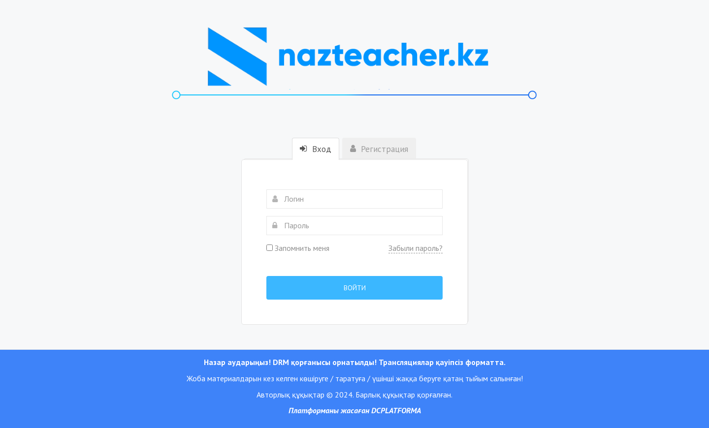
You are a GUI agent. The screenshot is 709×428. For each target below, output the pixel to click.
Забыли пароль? (415, 248)
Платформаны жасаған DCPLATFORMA (355, 410)
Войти (355, 287)
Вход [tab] (315, 149)
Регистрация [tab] (379, 149)
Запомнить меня (297, 248)
